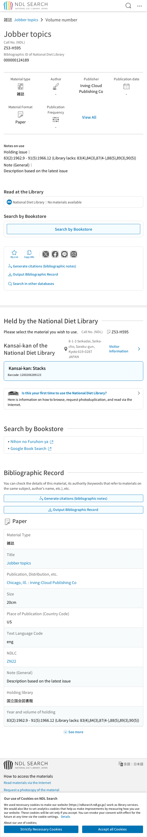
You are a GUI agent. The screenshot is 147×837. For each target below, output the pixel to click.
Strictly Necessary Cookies (41, 829)
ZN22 (11, 661)
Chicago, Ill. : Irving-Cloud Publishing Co (42, 582)
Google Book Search (31, 448)
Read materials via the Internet (27, 782)
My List (14, 254)
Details (65, 816)
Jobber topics (26, 19)
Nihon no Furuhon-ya (32, 441)
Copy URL (29, 254)
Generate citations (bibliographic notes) (42, 266)
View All (89, 117)
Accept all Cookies (112, 829)
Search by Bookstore (73, 229)
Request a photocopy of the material (31, 789)
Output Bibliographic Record (33, 274)
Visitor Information (125, 348)
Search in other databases (31, 283)
